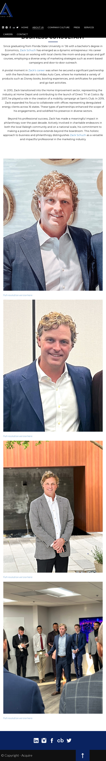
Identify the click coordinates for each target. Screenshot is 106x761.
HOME (24, 27)
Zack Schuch (28, 50)
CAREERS (8, 34)
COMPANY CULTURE (59, 27)
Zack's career (36, 70)
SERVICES (89, 27)
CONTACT (22, 34)
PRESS (77, 27)
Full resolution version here (17, 295)
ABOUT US (38, 27)
